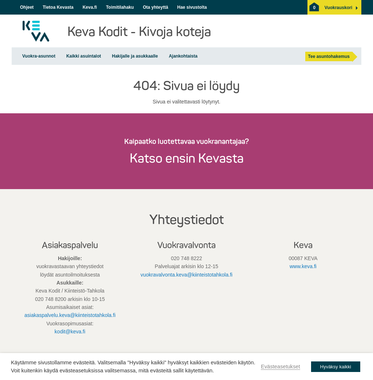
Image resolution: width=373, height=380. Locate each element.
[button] (338, 7)
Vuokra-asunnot (38, 56)
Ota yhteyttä (155, 7)
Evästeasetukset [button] (280, 366)
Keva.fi (90, 7)
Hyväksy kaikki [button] (335, 366)
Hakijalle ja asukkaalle (135, 56)
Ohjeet (27, 7)
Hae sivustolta (192, 7)
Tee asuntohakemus (329, 56)
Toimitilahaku (120, 7)
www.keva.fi (303, 266)
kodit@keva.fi (70, 331)
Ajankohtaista (183, 56)
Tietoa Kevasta (58, 7)
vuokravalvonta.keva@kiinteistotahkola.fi (186, 275)
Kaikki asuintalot (83, 56)
